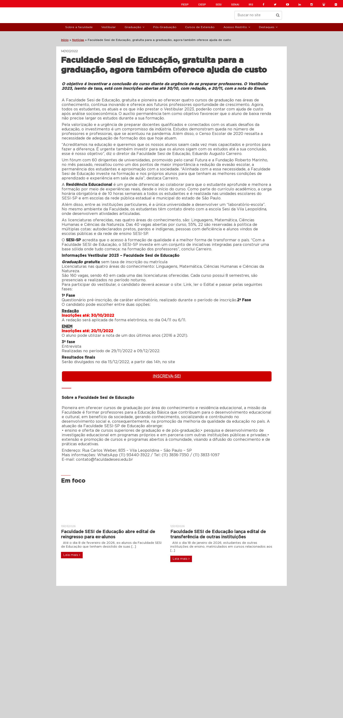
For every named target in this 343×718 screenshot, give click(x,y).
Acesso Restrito (235, 27)
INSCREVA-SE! (167, 376)
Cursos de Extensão (200, 27)
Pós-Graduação (165, 27)
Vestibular (108, 27)
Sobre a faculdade (79, 27)
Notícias (78, 40)
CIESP (202, 4)
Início (65, 40)
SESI (219, 4)
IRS (251, 4)
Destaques (266, 27)
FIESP (185, 4)
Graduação (133, 27)
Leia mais (71, 555)
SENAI (235, 4)
